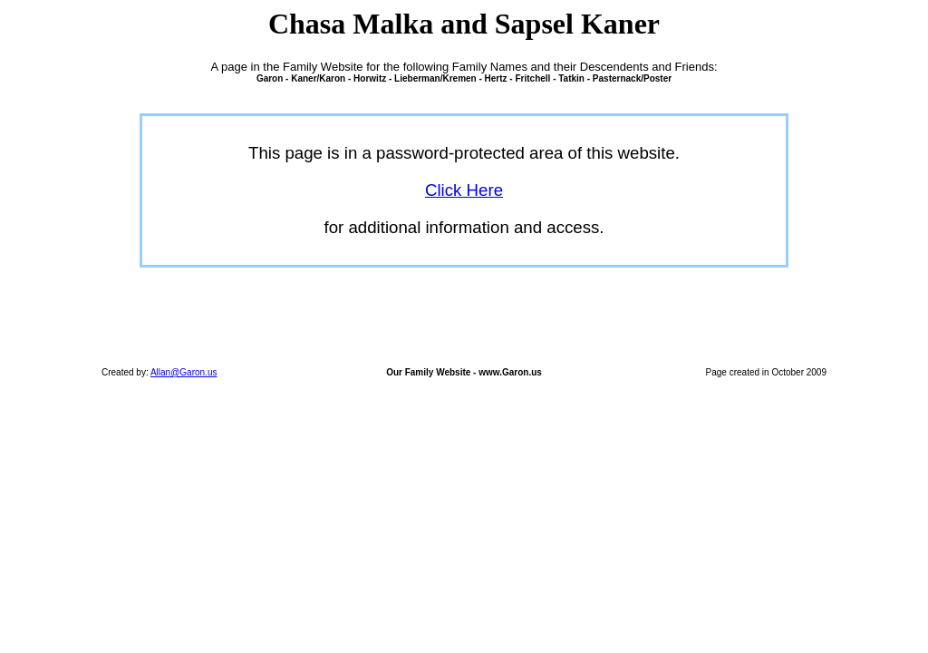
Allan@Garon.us (184, 372)
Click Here (464, 190)
